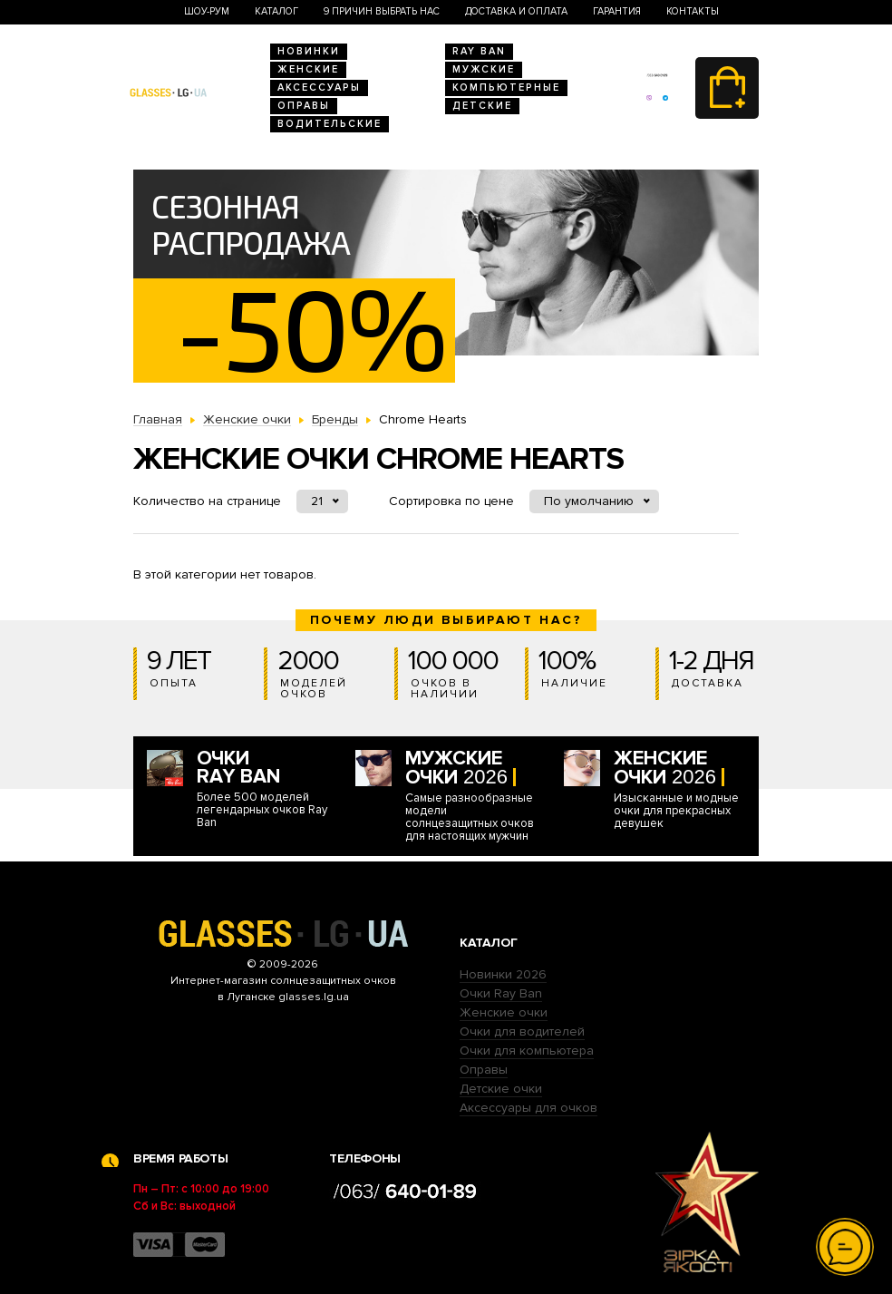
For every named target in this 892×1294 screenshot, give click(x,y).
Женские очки (504, 1012)
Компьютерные (506, 87)
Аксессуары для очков (528, 1107)
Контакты (692, 11)
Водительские (329, 124)
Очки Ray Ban (501, 993)
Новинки (308, 51)
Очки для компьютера (527, 1050)
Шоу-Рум (206, 11)
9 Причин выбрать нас (382, 11)
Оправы (303, 106)
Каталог (276, 11)
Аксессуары (319, 87)
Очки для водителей (522, 1031)
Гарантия (617, 11)
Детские (482, 106)
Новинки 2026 (503, 974)
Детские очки (501, 1088)
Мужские (483, 69)
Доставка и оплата (516, 11)
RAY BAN (479, 51)
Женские (308, 69)
